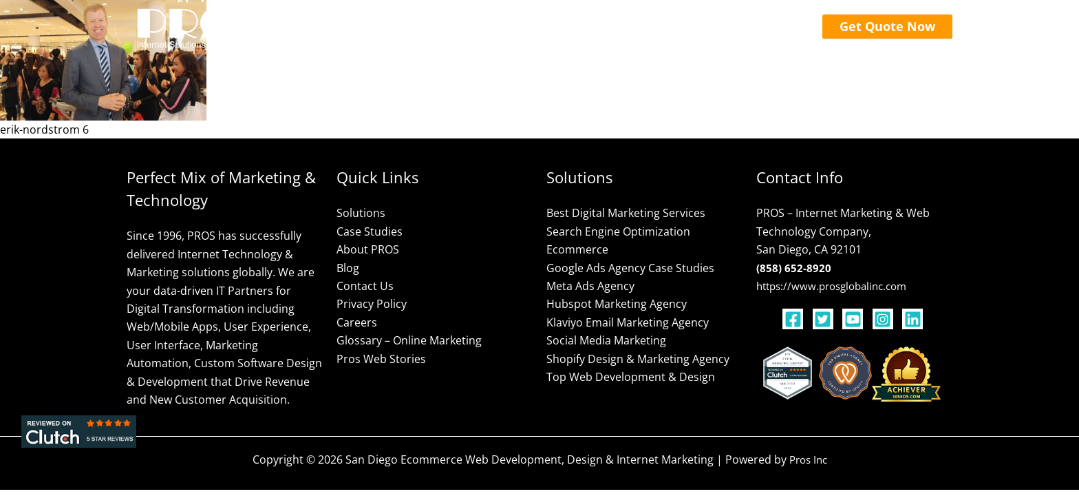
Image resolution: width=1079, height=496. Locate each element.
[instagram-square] (886, 319)
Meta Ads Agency (590, 285)
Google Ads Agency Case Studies (630, 268)
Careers (356, 322)
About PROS (367, 249)
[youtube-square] (856, 319)
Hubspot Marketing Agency (616, 303)
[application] (472, 27)
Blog (347, 268)
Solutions (360, 212)
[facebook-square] (796, 319)
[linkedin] (914, 319)
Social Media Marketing (606, 340)
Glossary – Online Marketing (409, 340)
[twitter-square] (826, 319)
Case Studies (369, 231)
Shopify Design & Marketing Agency (637, 358)
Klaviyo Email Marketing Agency (627, 322)
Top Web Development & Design (630, 376)
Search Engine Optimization (618, 231)
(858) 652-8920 (793, 268)
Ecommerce (577, 249)
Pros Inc (808, 459)
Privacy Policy (371, 303)
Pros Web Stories (381, 358)
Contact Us (365, 285)
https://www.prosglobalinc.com (837, 285)
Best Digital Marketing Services (625, 212)
